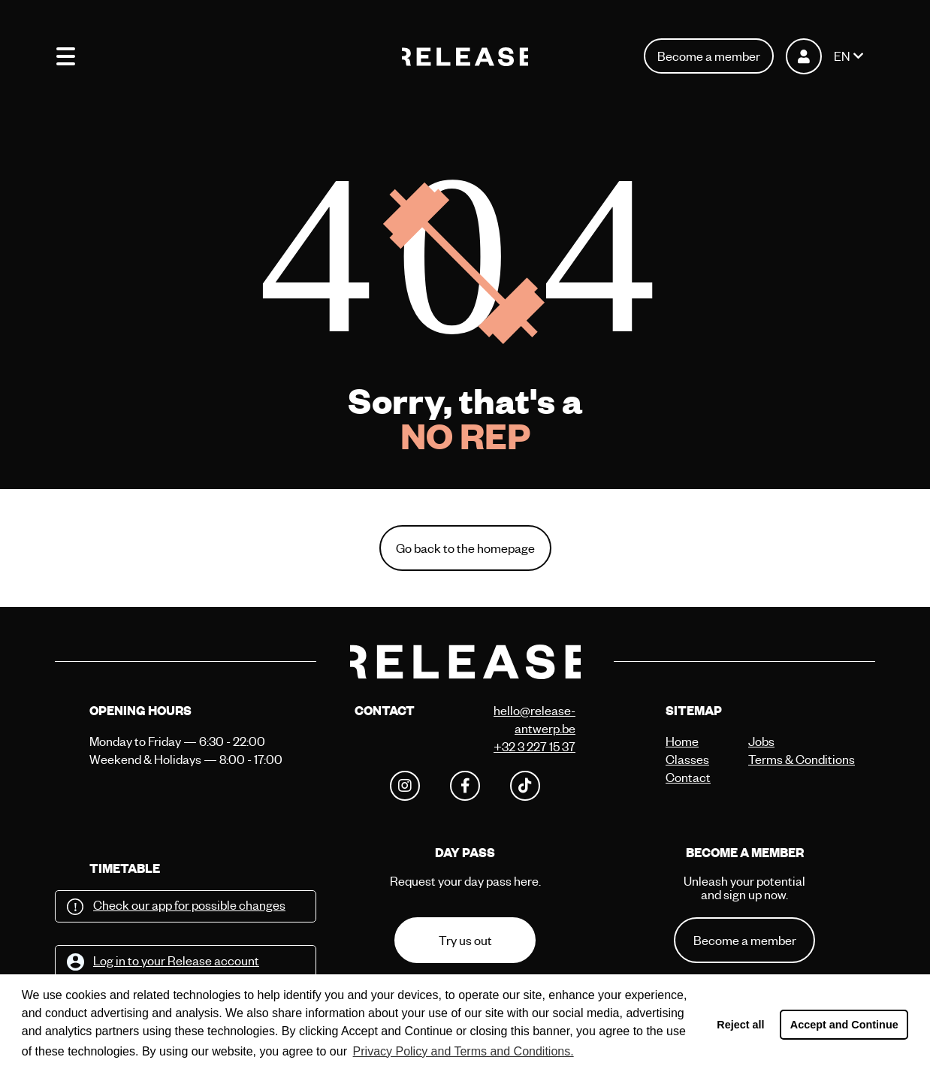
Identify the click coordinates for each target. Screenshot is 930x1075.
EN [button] (842, 56)
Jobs (761, 741)
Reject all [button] (740, 1025)
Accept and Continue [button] (844, 1025)
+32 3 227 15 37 (534, 746)
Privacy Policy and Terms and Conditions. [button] (463, 1051)
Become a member (708, 56)
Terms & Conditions (785, 759)
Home (682, 741)
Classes (687, 759)
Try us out (465, 940)
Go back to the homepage (465, 548)
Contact (688, 777)
